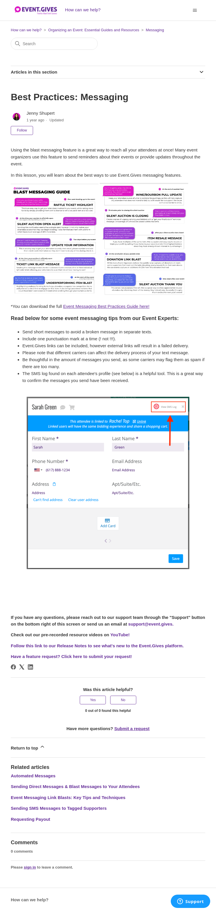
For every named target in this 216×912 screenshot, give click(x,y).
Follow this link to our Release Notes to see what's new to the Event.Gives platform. (97, 645)
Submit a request (132, 728)
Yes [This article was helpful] (93, 700)
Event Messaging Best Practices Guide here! (106, 306)
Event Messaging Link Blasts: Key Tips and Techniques (68, 797)
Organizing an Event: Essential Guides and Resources (93, 30)
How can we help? (26, 30)
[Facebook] (13, 667)
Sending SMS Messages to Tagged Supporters (59, 808)
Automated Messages (33, 775)
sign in (30, 867)
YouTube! (120, 634)
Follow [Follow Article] (22, 130)
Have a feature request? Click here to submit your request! (71, 656)
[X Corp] (21, 667)
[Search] (54, 44)
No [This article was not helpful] (123, 700)
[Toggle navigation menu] (195, 10)
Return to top (28, 747)
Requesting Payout (30, 819)
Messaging (155, 30)
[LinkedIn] (30, 667)
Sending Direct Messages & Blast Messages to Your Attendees (75, 786)
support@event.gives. (150, 624)
